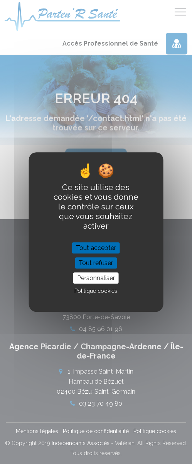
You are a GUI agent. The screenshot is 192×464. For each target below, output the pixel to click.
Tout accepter (96, 248)
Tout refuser (96, 263)
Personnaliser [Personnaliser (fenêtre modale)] (96, 278)
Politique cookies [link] (95, 291)
